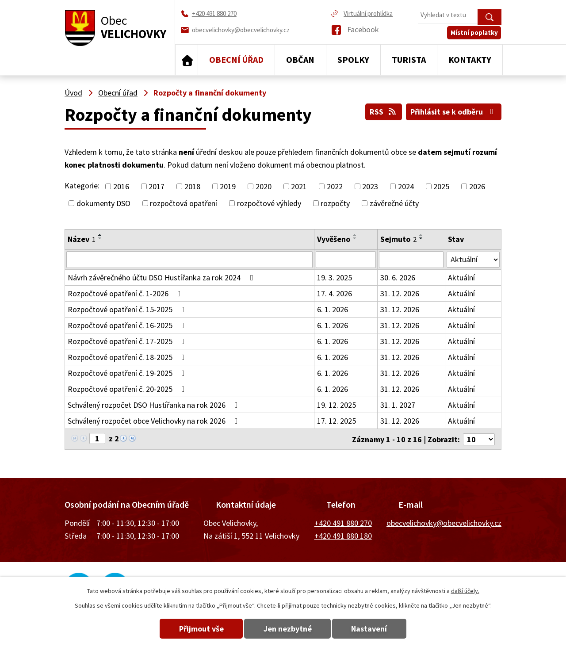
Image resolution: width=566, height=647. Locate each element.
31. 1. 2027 (397, 405)
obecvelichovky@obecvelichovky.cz (443, 522)
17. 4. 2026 (334, 293)
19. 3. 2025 (334, 277)
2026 (477, 186)
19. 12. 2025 (336, 405)
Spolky (353, 59)
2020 (264, 186)
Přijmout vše (200, 629)
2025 (441, 186)
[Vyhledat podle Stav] (473, 259)
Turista (409, 59)
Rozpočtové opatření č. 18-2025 (128, 357)
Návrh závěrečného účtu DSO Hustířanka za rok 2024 (162, 277)
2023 (370, 186)
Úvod (187, 60)
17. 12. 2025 (336, 421)
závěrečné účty (394, 203)
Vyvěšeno (333, 239)
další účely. (465, 591)
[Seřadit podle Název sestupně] (100, 238)
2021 (299, 186)
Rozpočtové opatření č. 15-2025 (128, 309)
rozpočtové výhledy (269, 203)
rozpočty (335, 203)
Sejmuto (398, 239)
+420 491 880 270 (343, 522)
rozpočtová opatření (183, 203)
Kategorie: (82, 185)
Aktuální (461, 277)
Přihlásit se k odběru (453, 112)
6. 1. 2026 (332, 309)
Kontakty (469, 59)
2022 (335, 186)
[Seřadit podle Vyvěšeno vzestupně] (355, 235)
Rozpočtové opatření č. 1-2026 (126, 293)
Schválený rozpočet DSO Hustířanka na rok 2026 (154, 405)
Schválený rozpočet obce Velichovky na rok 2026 (154, 421)
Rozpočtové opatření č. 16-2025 (128, 325)
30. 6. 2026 (397, 277)
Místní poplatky (474, 34)
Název (82, 239)
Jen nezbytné (288, 629)
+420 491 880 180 (343, 535)
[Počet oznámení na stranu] (479, 439)
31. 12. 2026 (399, 293)
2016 (121, 186)
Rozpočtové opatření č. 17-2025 (128, 341)
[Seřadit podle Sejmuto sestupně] (421, 238)
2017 (156, 186)
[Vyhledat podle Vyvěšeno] (346, 259)
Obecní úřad (236, 59)
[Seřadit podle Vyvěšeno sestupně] (355, 238)
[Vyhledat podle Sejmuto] (411, 259)
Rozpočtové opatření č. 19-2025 (128, 373)
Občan (300, 59)
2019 (228, 186)
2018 (192, 186)
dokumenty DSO (103, 203)
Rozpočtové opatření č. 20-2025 (128, 389)
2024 (406, 186)
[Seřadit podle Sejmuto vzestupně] (421, 235)
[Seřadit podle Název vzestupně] (100, 235)
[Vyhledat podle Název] (189, 259)
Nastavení (371, 629)
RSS (383, 112)
